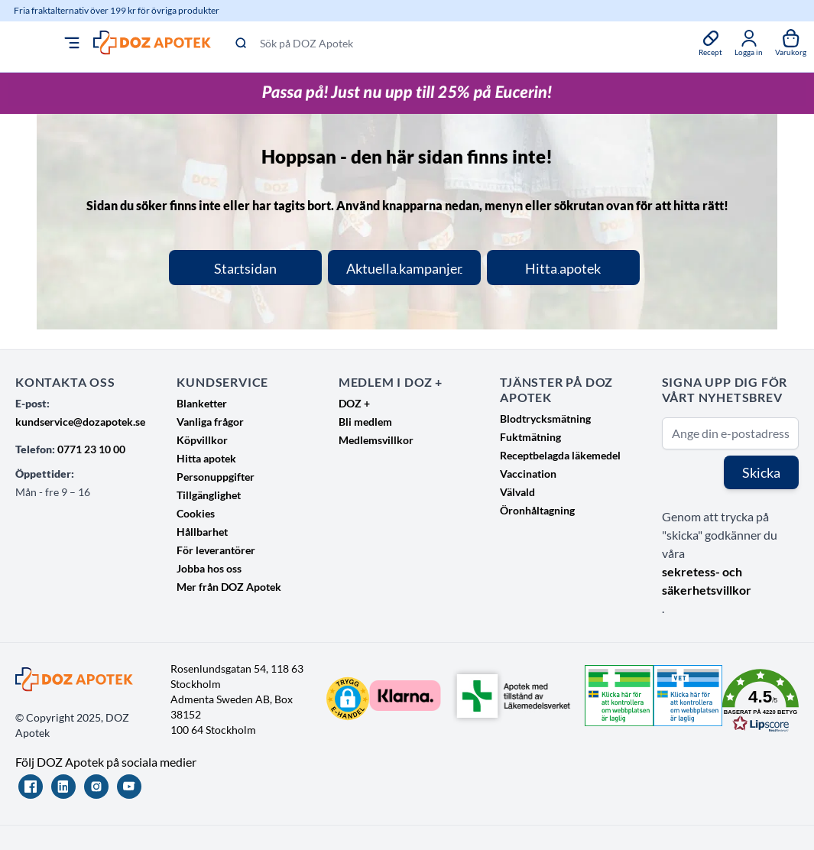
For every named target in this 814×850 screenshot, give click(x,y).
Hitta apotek (206, 458)
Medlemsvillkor (376, 439)
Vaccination (528, 473)
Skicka (761, 472)
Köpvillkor (202, 439)
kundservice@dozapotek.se (80, 421)
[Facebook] (30, 786)
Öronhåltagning (537, 510)
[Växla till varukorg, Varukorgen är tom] (790, 43)
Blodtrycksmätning (545, 418)
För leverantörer (216, 549)
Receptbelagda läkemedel (560, 455)
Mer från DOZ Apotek (229, 586)
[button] (347, 699)
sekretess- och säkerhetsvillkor (706, 580)
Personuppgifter (216, 476)
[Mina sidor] (749, 43)
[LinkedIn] (63, 786)
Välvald (517, 491)
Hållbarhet (202, 531)
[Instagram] (96, 786)
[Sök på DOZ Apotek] (454, 42)
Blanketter (202, 403)
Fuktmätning (530, 436)
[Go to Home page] (152, 43)
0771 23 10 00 (91, 449)
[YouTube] (129, 786)
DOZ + (354, 403)
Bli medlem (365, 421)
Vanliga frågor (210, 421)
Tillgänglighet (209, 494)
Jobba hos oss (209, 568)
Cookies (196, 513)
